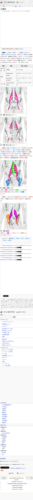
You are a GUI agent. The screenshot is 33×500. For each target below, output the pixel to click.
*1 (15, 114)
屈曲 (25, 54)
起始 (8, 148)
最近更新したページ (7, 355)
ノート (9, 6)
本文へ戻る (21, 312)
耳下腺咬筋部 (6, 404)
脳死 (4, 422)
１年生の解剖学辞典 (8, 2)
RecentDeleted (6, 433)
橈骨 (4, 410)
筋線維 (4, 414)
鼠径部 (2, 151)
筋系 (17, 238)
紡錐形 (4, 439)
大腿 (2, 54)
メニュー (20, 2)
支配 (12, 155)
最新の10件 (3, 425)
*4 (1, 257)
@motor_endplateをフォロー (18, 468)
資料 (3, 336)
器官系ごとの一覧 (7, 330)
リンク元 (4, 353)
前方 (8, 54)
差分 (20, 6)
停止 (16, 153)
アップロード (5, 363)
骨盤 (23, 150)
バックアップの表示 (7, 351)
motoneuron (20, 481)
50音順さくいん (6, 324)
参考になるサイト (7, 345)
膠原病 (4, 441)
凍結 (3, 361)
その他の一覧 (5, 332)
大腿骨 (21, 52)
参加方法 (4, 339)
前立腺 (4, 420)
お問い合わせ (5, 343)
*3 (13, 187)
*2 (16, 144)
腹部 (27, 238)
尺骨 (4, 406)
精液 (3, 429)
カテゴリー (5, 326)
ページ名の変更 (6, 365)
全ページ (4, 357)
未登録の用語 (5, 334)
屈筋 (15, 56)
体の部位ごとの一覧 (7, 328)
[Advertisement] (16, 30)
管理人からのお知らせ (8, 341)
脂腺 (4, 408)
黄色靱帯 (4, 437)
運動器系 (11, 238)
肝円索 (4, 416)
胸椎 (4, 418)
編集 (16, 6)
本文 (4, 6)
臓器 (4, 412)
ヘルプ (4, 359)
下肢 (4, 240)
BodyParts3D (8, 245)
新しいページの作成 (7, 349)
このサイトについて (7, 321)
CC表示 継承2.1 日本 (14, 247)
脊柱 (14, 52)
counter (3, 458)
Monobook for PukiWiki (17, 489)
